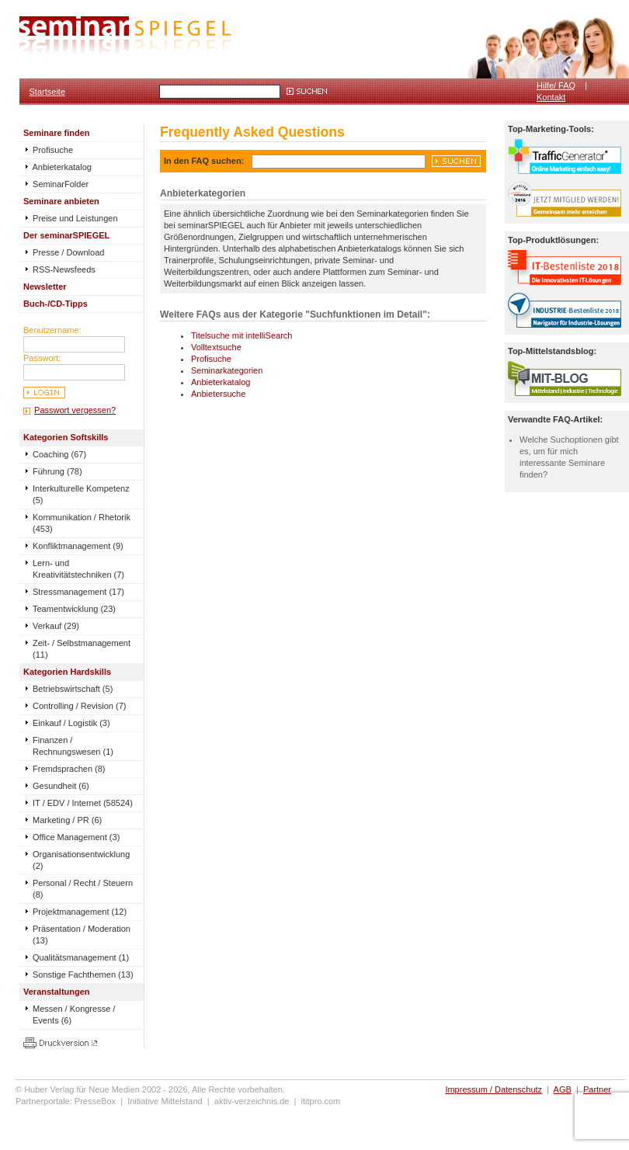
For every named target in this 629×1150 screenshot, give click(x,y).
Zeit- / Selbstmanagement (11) (81, 648)
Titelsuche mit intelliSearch (241, 335)
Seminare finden (56, 132)
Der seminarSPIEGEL (66, 235)
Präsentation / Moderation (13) (81, 934)
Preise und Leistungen (70, 218)
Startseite (47, 91)
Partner (597, 1089)
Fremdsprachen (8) (69, 768)
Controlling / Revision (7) (79, 705)
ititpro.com (321, 1101)
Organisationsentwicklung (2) (81, 859)
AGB (563, 1089)
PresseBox (95, 1101)
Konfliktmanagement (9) (78, 546)
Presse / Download (63, 252)
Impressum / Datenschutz (493, 1089)
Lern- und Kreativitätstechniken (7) (78, 568)
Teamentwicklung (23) (74, 608)
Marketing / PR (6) (67, 820)
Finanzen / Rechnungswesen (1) (73, 745)
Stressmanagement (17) (78, 591)
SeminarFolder (56, 184)
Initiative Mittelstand (165, 1101)
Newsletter (45, 286)
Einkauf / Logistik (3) (71, 723)
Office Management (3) (76, 837)
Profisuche (48, 150)
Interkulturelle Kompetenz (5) (81, 494)
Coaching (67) (59, 454)
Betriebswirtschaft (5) (73, 688)
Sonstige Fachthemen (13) (83, 974)
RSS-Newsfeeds (59, 269)
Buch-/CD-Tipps (55, 303)
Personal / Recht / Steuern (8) (83, 888)
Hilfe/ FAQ (556, 85)
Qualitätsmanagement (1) (81, 957)
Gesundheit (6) (61, 785)
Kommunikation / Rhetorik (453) (81, 522)
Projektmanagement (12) (80, 911)
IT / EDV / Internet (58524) (83, 803)
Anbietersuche (218, 393)
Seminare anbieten (61, 201)
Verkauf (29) (56, 626)
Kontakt (551, 97)
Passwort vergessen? (75, 410)
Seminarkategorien (226, 370)
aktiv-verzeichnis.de (252, 1101)
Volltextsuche (216, 347)
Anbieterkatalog (57, 167)
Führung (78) (57, 471)
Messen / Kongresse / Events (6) (74, 1014)
